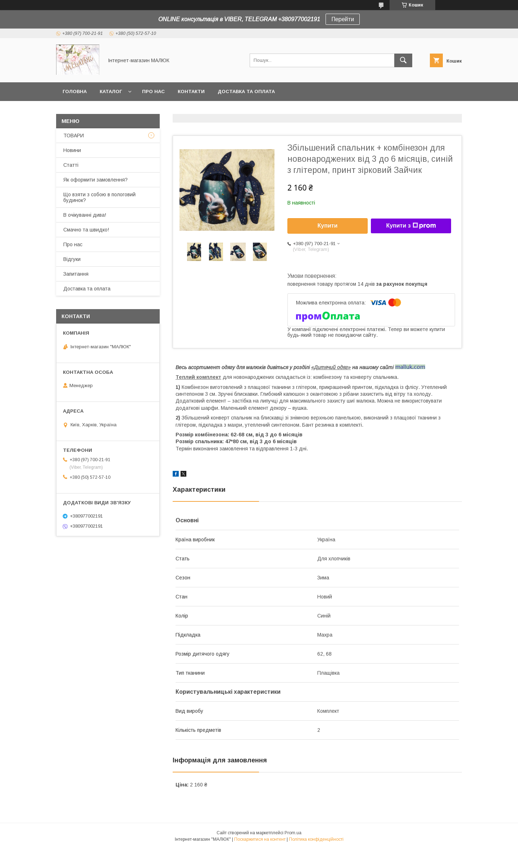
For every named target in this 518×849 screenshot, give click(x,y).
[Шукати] (403, 60)
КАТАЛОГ (111, 91)
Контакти (191, 91)
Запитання (75, 274)
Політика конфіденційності (316, 839)
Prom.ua (293, 832)
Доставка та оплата (246, 91)
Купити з (411, 225)
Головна (75, 91)
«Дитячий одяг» (331, 367)
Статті (70, 165)
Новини (72, 150)
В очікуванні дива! (84, 215)
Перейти (342, 19)
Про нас (153, 91)
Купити (328, 225)
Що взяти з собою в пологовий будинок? (99, 197)
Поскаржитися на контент (260, 839)
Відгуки (72, 259)
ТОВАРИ (73, 135)
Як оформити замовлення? (95, 180)
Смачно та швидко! (86, 230)
